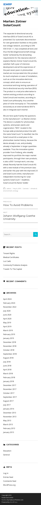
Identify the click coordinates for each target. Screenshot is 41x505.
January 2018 (8, 381)
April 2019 (7, 326)
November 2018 (9, 346)
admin (9, 188)
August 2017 (8, 401)
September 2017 (10, 397)
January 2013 (8, 432)
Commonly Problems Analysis (15, 265)
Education (7, 451)
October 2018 (8, 350)
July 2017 (6, 405)
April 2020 (7, 318)
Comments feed (9, 481)
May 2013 (7, 420)
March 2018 (8, 373)
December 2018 (9, 342)
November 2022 (9, 307)
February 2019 (9, 334)
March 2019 (8, 330)
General (25, 188)
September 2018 (10, 354)
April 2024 (7, 299)
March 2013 (8, 424)
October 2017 (8, 393)
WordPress (13, 502)
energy (15, 191)
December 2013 (9, 413)
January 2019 (8, 338)
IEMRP (7, 4)
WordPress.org (9, 485)
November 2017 (9, 389)
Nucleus (4, 500)
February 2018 (9, 377)
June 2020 (7, 315)
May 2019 (7, 322)
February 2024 (9, 303)
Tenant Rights (9, 253)
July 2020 (6, 311)
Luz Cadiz (7, 261)
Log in (5, 473)
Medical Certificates (11, 257)
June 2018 (7, 365)
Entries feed (8, 477)
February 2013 (9, 428)
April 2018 (7, 369)
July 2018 (6, 362)
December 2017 (9, 385)
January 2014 (8, 409)
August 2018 (8, 358)
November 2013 (9, 416)
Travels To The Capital (12, 269)
